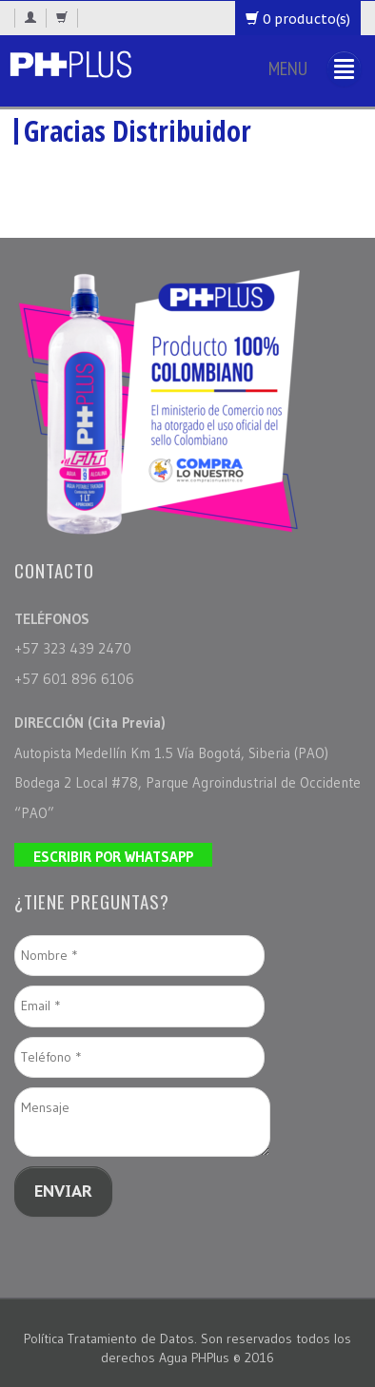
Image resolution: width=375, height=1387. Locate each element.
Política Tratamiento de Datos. (112, 1338)
